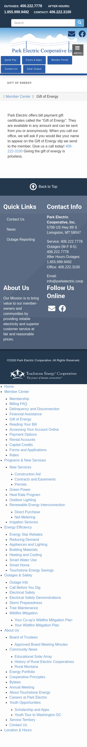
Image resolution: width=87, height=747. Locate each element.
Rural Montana (26, 667)
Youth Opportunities (25, 702)
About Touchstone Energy (29, 692)
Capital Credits (21, 445)
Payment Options (23, 434)
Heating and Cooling (25, 555)
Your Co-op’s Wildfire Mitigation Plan (43, 620)
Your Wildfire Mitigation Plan (37, 625)
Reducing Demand (24, 539)
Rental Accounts (22, 440)
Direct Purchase (27, 512)
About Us (11, 630)
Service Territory (22, 720)
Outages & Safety (18, 575)
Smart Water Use (23, 560)
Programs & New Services (25, 460)
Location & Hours (18, 730)
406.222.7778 (72, 241)
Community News (23, 649)
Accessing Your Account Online (34, 429)
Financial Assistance (25, 414)
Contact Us (15, 219)
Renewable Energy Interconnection (37, 505)
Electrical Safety (22, 592)
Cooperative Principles (27, 677)
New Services (20, 467)
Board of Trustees (23, 637)
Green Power (19, 490)
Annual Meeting (21, 687)
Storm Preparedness (25, 603)
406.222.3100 (69, 267)
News (11, 229)
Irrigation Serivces (23, 522)
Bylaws (15, 682)
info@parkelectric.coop (65, 281)
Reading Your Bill (23, 424)
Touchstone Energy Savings (31, 570)
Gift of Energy (20, 419)
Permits (21, 484)
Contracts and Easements (35, 479)
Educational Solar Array (33, 656)
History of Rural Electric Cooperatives (44, 662)
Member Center (18, 96)
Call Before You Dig (24, 587)
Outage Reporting (21, 239)
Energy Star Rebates (26, 534)
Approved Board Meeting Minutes (41, 644)
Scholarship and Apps (32, 710)
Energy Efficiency (18, 527)
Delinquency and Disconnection (34, 409)
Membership (19, 399)
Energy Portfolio (22, 672)
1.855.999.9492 (59, 262)
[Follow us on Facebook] (82, 35)
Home (9, 386)
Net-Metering (25, 517)
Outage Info (18, 582)
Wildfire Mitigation (23, 613)
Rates (14, 455)
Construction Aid (28, 474)
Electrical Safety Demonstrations (35, 598)
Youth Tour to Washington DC (38, 715)
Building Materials (23, 550)
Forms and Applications (27, 450)
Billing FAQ (18, 404)
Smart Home (19, 565)
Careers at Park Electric (28, 697)
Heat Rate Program (24, 495)
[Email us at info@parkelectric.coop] (71, 35)
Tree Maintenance (23, 608)
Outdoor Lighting (22, 500)
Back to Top (48, 186)
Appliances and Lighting (28, 544)
